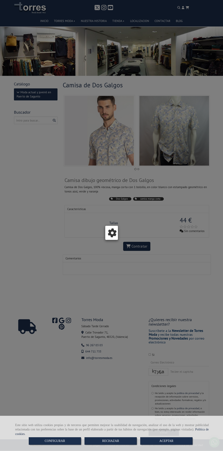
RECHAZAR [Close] (110, 441)
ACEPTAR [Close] (166, 441)
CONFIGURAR (55, 441)
